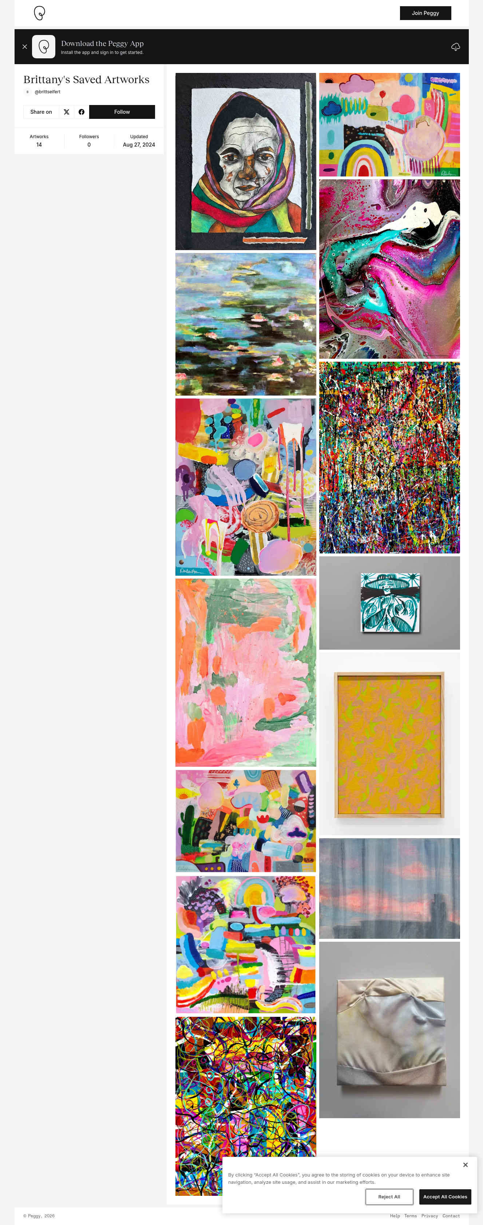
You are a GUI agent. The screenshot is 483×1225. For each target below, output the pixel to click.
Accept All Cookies (445, 1196)
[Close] (466, 1165)
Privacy (429, 1216)
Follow (122, 112)
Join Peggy (425, 13)
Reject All (389, 1196)
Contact (451, 1216)
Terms (410, 1216)
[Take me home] (39, 13)
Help (395, 1216)
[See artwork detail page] (245, 161)
